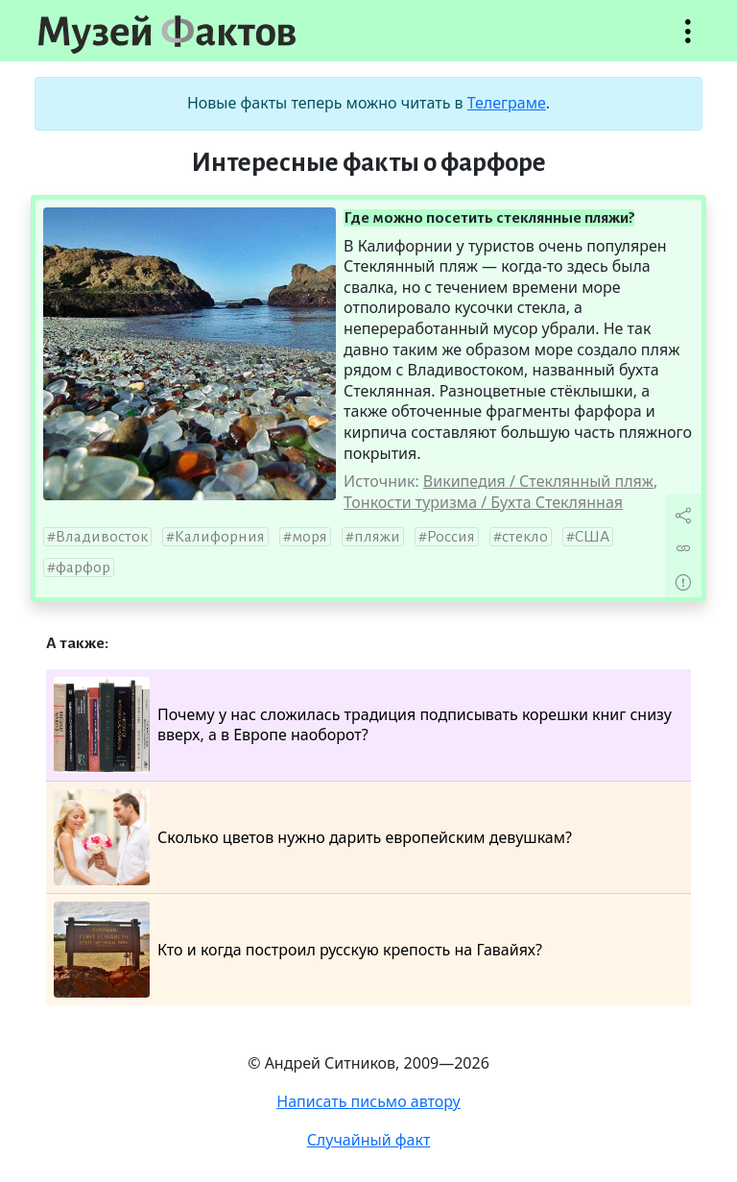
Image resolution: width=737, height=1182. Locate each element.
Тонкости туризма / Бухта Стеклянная (483, 502)
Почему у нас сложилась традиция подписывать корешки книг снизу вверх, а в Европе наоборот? (363, 725)
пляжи (377, 536)
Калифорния (220, 536)
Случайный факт (369, 1139)
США (592, 536)
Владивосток (102, 536)
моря (309, 536)
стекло (525, 536)
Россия (451, 536)
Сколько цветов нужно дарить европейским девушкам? (313, 837)
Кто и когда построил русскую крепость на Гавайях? (298, 950)
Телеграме (506, 102)
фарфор (83, 567)
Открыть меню (688, 40)
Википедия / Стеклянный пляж (538, 481)
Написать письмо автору (368, 1101)
